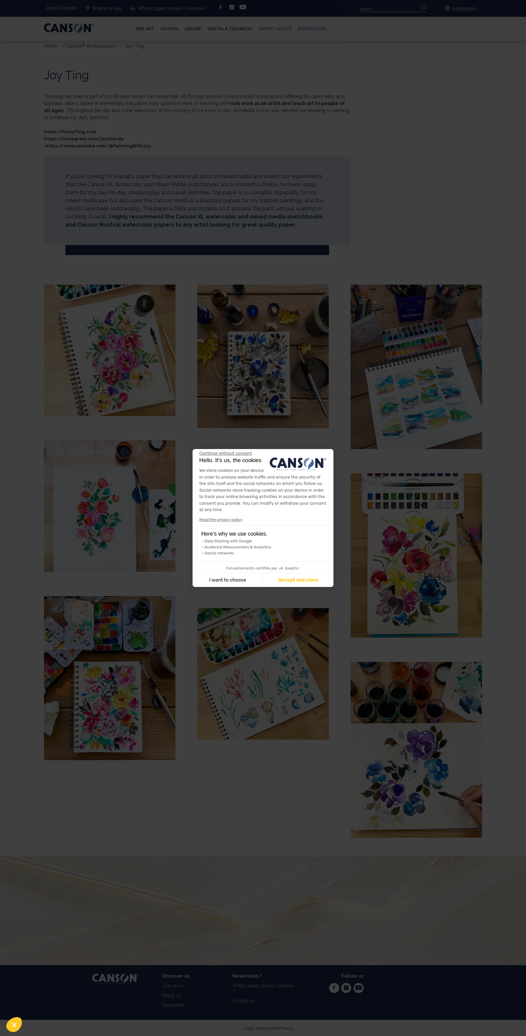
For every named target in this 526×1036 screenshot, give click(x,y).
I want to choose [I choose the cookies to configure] (227, 580)
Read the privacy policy (221, 519)
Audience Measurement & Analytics (238, 547)
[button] (14, 1025)
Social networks (219, 553)
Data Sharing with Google (228, 541)
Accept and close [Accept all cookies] (298, 580)
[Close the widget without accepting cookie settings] (225, 453)
